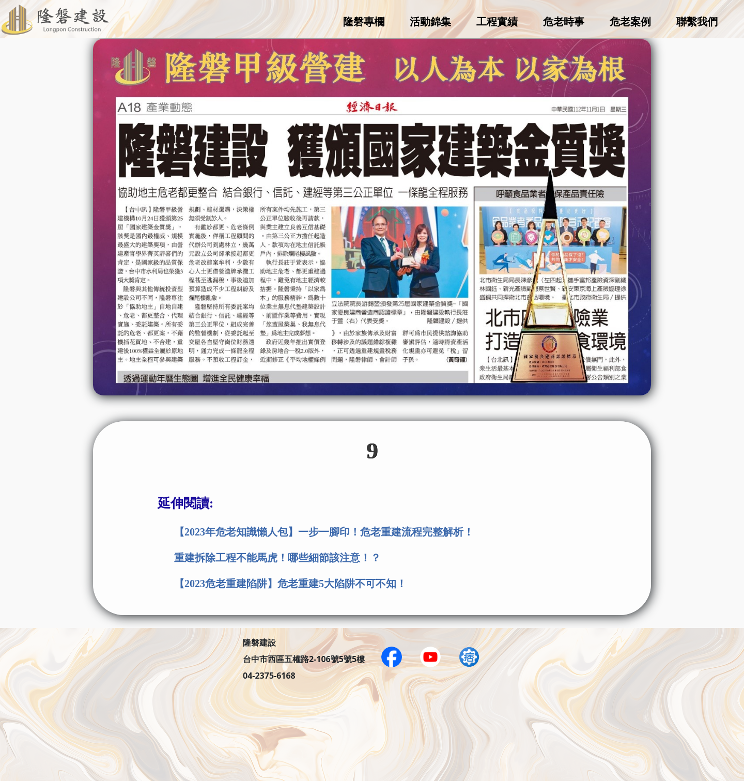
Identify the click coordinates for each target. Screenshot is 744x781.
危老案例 (630, 21)
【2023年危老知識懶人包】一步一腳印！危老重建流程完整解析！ (324, 532)
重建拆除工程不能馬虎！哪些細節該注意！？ (277, 557)
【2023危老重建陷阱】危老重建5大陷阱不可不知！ (290, 583)
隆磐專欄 (363, 21)
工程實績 (497, 21)
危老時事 (563, 21)
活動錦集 (430, 21)
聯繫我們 (697, 21)
